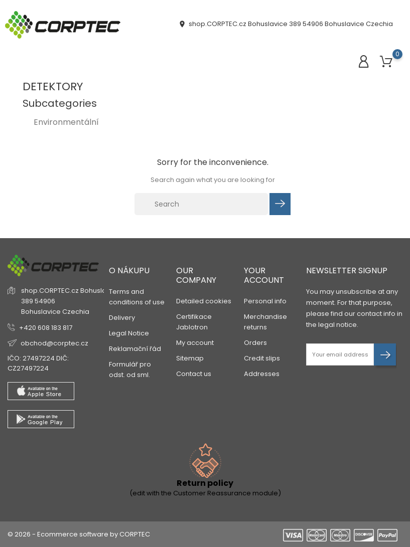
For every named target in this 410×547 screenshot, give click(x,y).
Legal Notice (129, 333)
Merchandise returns (265, 322)
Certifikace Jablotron (194, 322)
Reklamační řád (135, 348)
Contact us (193, 374)
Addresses (262, 374)
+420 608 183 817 (45, 327)
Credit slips (262, 358)
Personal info (265, 301)
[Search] (201, 204)
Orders (255, 342)
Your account (264, 275)
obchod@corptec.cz (54, 343)
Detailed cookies (203, 301)
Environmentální (66, 122)
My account (195, 342)
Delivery (122, 317)
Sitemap (190, 358)
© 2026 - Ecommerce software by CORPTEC (79, 534)
